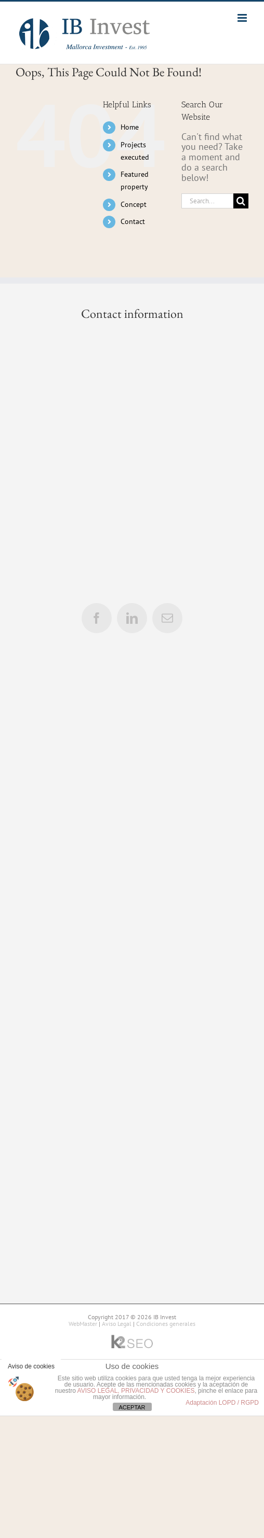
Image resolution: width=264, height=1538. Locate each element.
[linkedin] (132, 618)
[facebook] (97, 618)
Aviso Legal (116, 1323)
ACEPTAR (131, 1407)
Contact (133, 221)
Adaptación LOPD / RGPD (222, 1402)
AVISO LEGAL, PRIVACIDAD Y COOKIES (136, 1390)
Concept (134, 204)
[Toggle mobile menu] (242, 17)
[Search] (240, 200)
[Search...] (207, 200)
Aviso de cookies (31, 1366)
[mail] (167, 618)
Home (130, 127)
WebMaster (83, 1323)
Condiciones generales (165, 1323)
